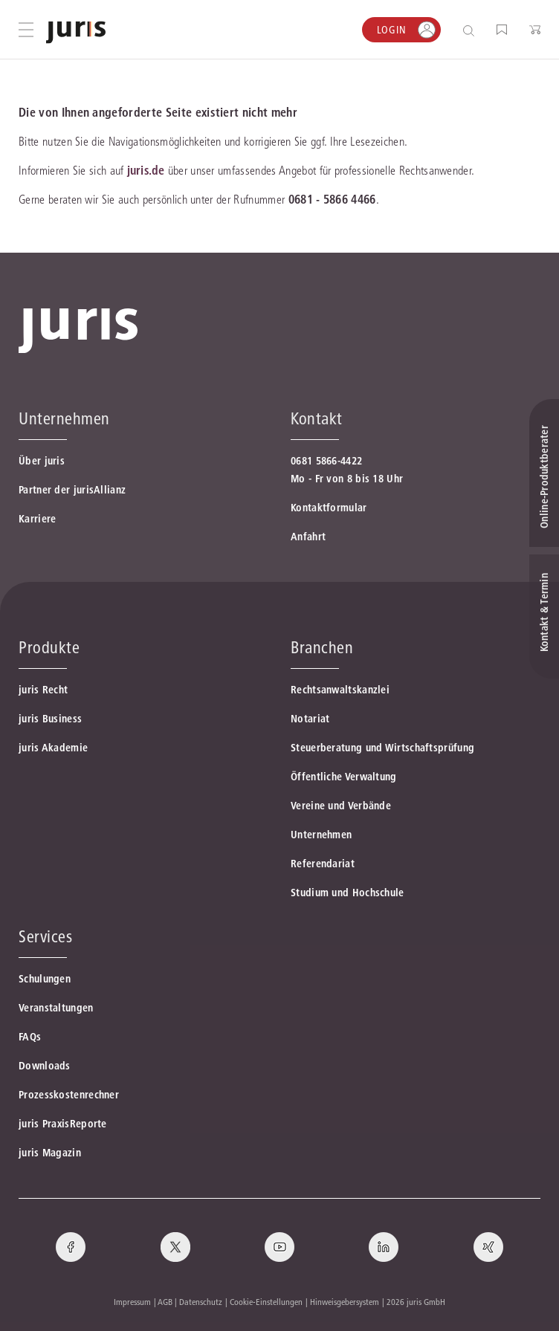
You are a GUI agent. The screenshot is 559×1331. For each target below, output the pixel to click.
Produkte (49, 647)
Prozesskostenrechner (69, 1094)
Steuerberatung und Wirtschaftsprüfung (382, 747)
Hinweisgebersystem (344, 1301)
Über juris (42, 460)
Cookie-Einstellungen (266, 1301)
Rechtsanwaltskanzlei (340, 689)
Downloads (45, 1065)
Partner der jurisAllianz (72, 489)
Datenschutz (200, 1301)
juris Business (50, 718)
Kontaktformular (329, 507)
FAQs (30, 1036)
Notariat (310, 718)
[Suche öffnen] (471, 30)
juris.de (145, 170)
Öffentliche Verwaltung (344, 776)
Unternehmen (321, 834)
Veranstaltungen (56, 1007)
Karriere (37, 518)
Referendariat (323, 863)
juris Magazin (50, 1152)
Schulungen (45, 978)
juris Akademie (53, 747)
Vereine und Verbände (341, 805)
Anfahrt (308, 536)
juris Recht (43, 689)
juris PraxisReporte (63, 1123)
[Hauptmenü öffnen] (26, 29)
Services (45, 936)
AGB (165, 1301)
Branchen (322, 647)
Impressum (132, 1301)
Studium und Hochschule (347, 892)
